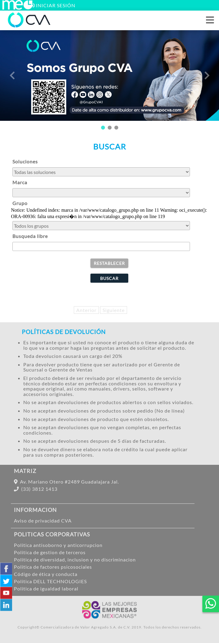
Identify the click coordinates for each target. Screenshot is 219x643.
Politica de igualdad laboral (46, 588)
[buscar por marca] (101, 192)
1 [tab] (103, 128)
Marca (19, 182)
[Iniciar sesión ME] (17, 8)
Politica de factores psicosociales (53, 567)
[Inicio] (29, 26)
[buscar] (109, 278)
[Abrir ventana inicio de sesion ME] (52, 5)
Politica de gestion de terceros (50, 552)
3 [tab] (116, 128)
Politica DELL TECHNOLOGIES (50, 581)
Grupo (20, 203)
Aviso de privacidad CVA (43, 520)
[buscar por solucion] (101, 171)
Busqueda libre (30, 236)
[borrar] (109, 263)
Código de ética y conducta (45, 574)
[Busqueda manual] (101, 246)
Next (206, 75)
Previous (12, 75)
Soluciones (25, 161)
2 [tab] (109, 128)
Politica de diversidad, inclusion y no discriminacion (75, 559)
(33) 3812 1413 (35, 489)
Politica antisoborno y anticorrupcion (58, 545)
